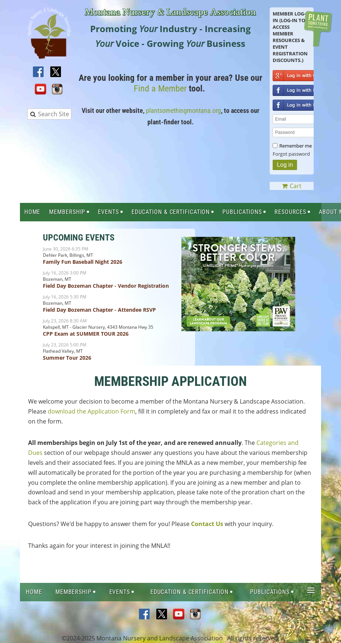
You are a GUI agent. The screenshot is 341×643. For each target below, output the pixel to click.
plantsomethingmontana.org (183, 110)
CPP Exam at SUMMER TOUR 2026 (86, 333)
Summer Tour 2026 (67, 357)
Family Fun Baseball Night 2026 (82, 261)
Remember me (295, 145)
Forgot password (291, 154)
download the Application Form (91, 411)
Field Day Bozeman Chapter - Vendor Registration (106, 285)
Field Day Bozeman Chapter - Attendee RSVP (99, 309)
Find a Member (160, 88)
